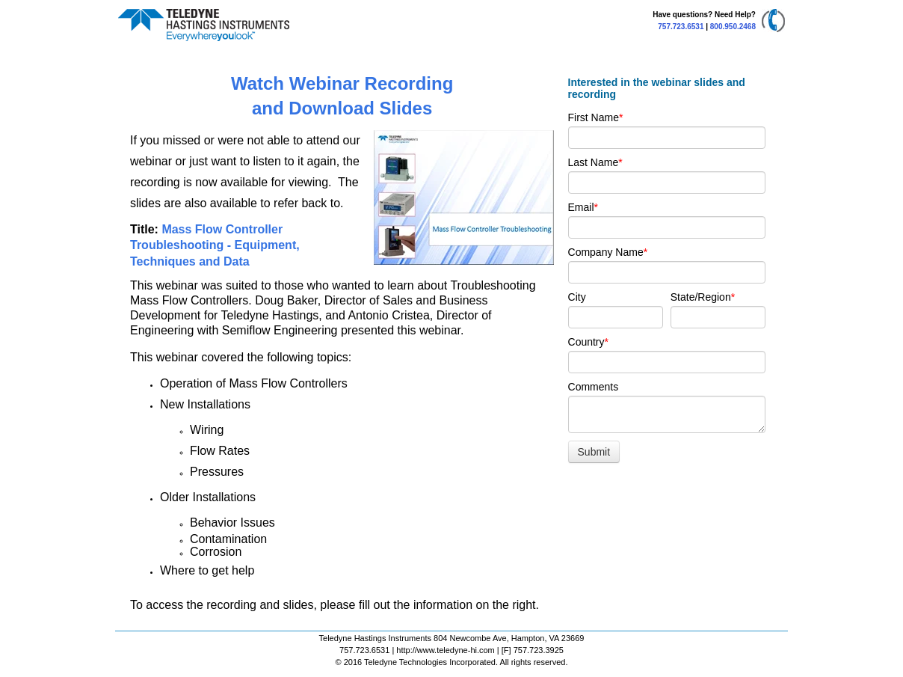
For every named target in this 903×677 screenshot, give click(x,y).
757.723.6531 (680, 26)
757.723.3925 (539, 650)
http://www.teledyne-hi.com (445, 650)
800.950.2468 (733, 26)
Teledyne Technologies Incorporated (430, 662)
